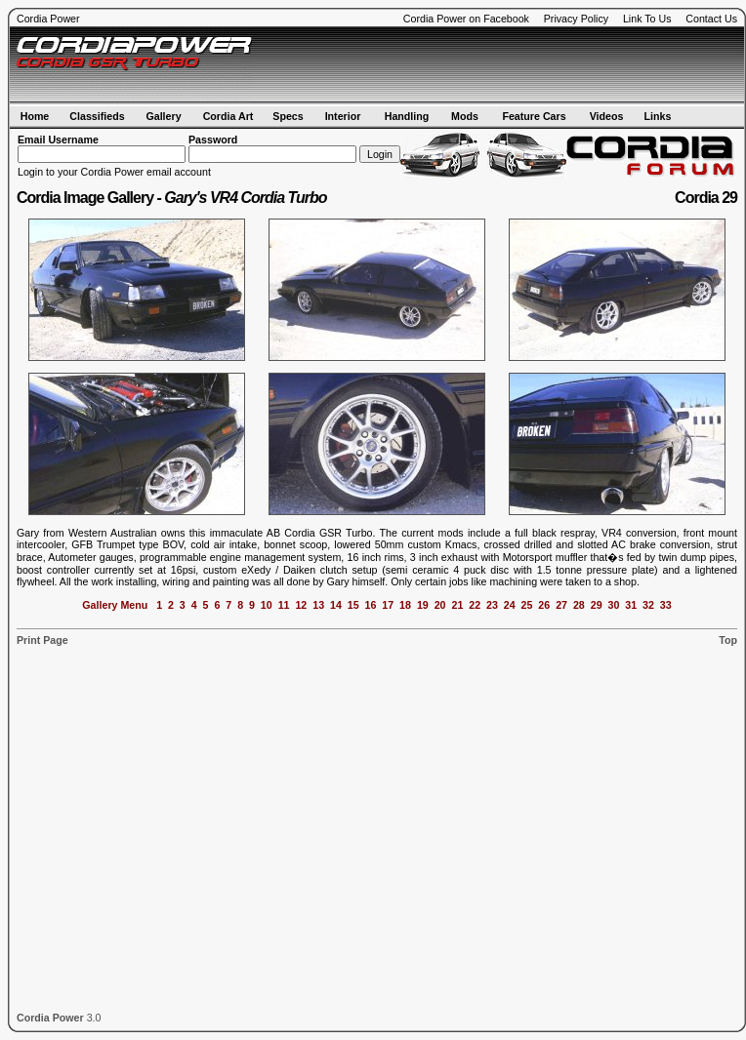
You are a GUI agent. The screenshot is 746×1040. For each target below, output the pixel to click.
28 (579, 605)
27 (561, 605)
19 (423, 605)
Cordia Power (48, 18)
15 (353, 605)
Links (658, 116)
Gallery (163, 116)
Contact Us (711, 18)
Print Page (42, 640)
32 (648, 605)
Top (728, 640)
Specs (287, 116)
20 (440, 605)
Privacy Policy (576, 18)
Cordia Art (228, 116)
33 (666, 605)
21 (457, 605)
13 (318, 605)
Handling (407, 116)
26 (544, 605)
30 (613, 605)
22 (474, 605)
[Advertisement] (183, 829)
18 (405, 605)
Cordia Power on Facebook (466, 18)
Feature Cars (533, 116)
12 (301, 605)
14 (336, 605)
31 (631, 605)
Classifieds (96, 116)
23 (492, 605)
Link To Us (647, 18)
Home (35, 116)
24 (510, 605)
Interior (343, 116)
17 (388, 605)
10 (266, 605)
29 (596, 605)
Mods (464, 116)
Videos (607, 116)
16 (371, 605)
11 (284, 605)
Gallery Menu (114, 605)
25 (527, 605)
